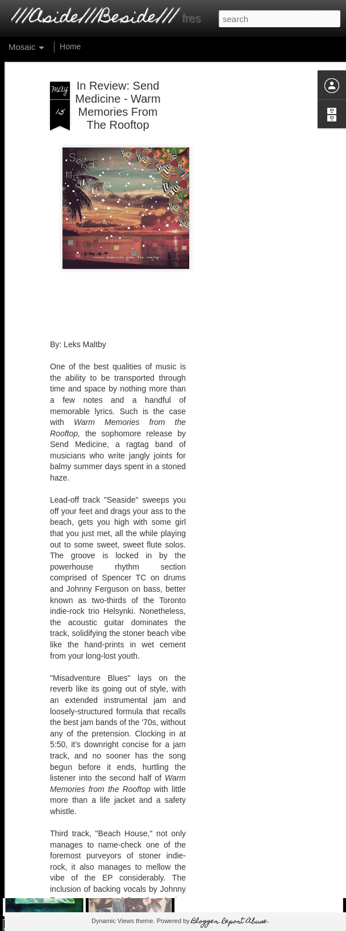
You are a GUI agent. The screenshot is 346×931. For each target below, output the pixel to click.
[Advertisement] (248, 228)
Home (70, 46)
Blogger (205, 921)
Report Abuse (245, 921)
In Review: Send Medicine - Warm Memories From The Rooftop (117, 78)
